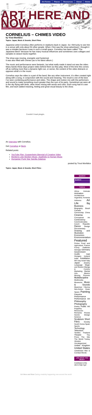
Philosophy (80, 301)
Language (78, 265)
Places (57, 2)
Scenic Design (82, 315)
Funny (76, 247)
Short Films (36, 40)
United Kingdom (82, 345)
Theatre (77, 335)
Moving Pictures (82, 275)
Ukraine (77, 341)
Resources (68, 2)
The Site (85, 337)
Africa (76, 191)
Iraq (79, 261)
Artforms (77, 200)
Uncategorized (80, 343)
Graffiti (77, 254)
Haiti (88, 254)
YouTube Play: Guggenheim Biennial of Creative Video (36, 154)
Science (77, 317)
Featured (80, 240)
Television (78, 330)
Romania (78, 313)
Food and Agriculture (82, 244)
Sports (77, 326)
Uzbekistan (78, 351)
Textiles (77, 333)
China (87, 212)
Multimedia (78, 280)
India (76, 258)
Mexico (87, 273)
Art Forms (46, 2)
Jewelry (87, 263)
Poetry (77, 306)
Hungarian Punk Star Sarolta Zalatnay (28, 159)
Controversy (79, 220)
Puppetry (78, 309)
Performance (80, 296)
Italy (88, 261)
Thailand (86, 333)
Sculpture (79, 319)
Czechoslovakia (80, 222)
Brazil (87, 208)
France (87, 245)
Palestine (78, 294)
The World (78, 339)
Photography (80, 304)
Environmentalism (82, 237)
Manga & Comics (82, 268)
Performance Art (82, 299)
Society (87, 322)
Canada (77, 210)
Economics (79, 235)
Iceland (87, 256)
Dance (77, 226)
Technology (79, 328)
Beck (23, 146)
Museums (78, 282)
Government (80, 252)
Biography (78, 208)
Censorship (79, 212)
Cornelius (14, 146)
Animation (78, 193)
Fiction (77, 243)
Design (87, 226)
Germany (86, 250)
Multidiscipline (81, 277)
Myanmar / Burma (82, 287)
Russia (87, 313)
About (79, 2)
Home (87, 2)
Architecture (79, 195)
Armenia (86, 198)
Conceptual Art (82, 217)
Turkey (87, 339)
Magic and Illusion (82, 266)
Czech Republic (82, 224)
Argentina (78, 198)
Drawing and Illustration (82, 232)
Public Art (85, 306)
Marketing (78, 271)
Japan (14, 40)
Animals (86, 191)
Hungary (77, 256)
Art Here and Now (45, 19)
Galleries (86, 247)
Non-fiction (78, 289)
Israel (83, 261)
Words (84, 353)
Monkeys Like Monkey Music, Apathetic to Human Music (36, 157)
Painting (85, 291)
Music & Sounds (24, 40)
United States (82, 348)
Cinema (78, 215)
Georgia (77, 250)
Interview (13, 142)
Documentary (79, 229)
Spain (87, 324)
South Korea (79, 324)
